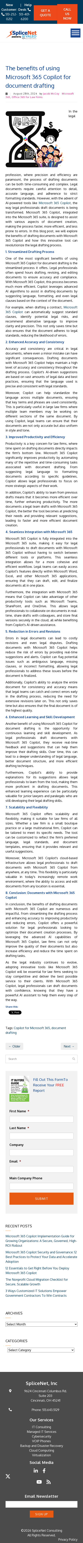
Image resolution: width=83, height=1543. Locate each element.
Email (15, 1161)
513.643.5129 (50, 1410)
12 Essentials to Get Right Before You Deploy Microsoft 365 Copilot (37, 1270)
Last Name (19, 1128)
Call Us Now (67, 13)
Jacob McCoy (51, 93)
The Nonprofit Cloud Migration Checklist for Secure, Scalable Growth (37, 1282)
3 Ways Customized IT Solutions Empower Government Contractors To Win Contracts (36, 1293)
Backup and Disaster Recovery (41, 1446)
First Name (19, 1111)
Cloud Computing (41, 1450)
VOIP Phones (41, 1441)
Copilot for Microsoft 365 (32, 1028)
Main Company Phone (25, 1178)
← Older (14, 1046)
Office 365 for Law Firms (27, 97)
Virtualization (41, 1455)
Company (16, 1145)
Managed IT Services (41, 1432)
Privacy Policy (67, 1539)
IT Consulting (41, 1427)
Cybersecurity (41, 1436)
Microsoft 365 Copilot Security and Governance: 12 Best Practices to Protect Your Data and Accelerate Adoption (41, 1257)
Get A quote (45, 13)
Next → (69, 1046)
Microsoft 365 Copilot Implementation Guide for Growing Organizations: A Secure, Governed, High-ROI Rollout (41, 1240)
